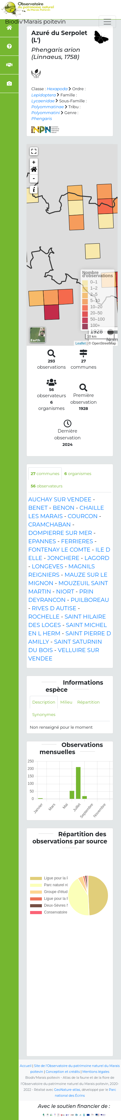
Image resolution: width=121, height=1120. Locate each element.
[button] (34, 171)
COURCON (82, 516)
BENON (63, 507)
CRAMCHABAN (49, 524)
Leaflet (80, 343)
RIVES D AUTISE (54, 608)
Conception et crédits (63, 1072)
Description (43, 702)
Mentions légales (96, 1072)
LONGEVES (47, 566)
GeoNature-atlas (67, 1090)
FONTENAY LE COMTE (59, 549)
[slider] (110, 332)
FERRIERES (77, 541)
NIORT (65, 591)
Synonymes (43, 714)
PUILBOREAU (90, 600)
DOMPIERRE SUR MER (60, 533)
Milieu (66, 702)
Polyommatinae (47, 106)
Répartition (88, 702)
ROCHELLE (44, 616)
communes (45, 473)
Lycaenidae (43, 101)
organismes (77, 473)
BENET (38, 507)
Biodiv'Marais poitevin (35, 21)
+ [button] (34, 162)
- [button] (34, 178)
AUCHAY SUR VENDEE (59, 499)
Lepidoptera (43, 95)
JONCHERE (63, 558)
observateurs (46, 486)
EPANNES (42, 541)
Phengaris (41, 118)
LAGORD (96, 558)
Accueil (25, 1066)
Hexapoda (57, 89)
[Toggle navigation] (107, 22)
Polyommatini (45, 112)
